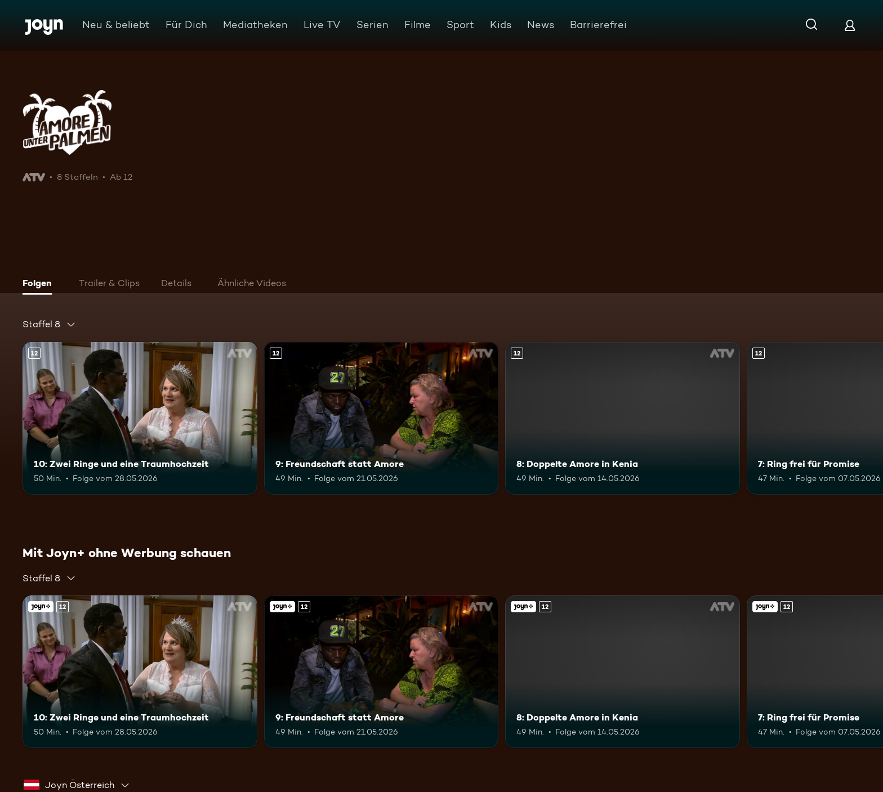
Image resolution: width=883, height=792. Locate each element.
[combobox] (49, 324)
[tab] (40, 284)
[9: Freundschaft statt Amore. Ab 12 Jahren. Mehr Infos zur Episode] (381, 418)
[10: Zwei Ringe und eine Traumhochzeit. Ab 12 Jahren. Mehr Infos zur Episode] (140, 418)
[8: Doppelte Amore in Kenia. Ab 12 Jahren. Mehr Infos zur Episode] (622, 418)
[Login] (850, 25)
